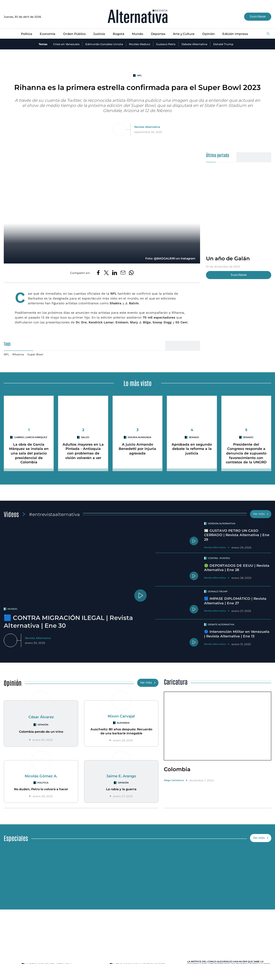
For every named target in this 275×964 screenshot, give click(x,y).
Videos (11, 511)
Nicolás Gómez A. (41, 773)
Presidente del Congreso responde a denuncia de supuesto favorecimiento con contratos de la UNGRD (246, 451)
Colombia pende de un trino (41, 729)
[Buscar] (268, 34)
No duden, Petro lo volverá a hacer (41, 786)
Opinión (208, 34)
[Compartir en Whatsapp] (131, 273)
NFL (139, 75)
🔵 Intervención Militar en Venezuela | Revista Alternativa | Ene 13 (236, 631)
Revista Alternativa (147, 126)
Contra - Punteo (219, 555)
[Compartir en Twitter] (106, 273)
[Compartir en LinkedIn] (114, 273)
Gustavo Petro (165, 44)
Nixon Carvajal (121, 713)
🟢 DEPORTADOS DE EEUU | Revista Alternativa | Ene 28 (236, 565)
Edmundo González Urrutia (104, 44)
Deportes (158, 34)
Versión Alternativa (221, 520)
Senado (194, 434)
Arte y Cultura (183, 34)
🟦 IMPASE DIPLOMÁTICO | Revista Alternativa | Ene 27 (235, 598)
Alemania (123, 720)
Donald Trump (223, 44)
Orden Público (74, 34)
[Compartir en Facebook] (98, 273)
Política (26, 34)
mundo (12, 606)
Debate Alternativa (194, 44)
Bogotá (118, 34)
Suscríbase (258, 17)
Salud (85, 434)
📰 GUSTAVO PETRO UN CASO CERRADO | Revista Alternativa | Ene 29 (236, 532)
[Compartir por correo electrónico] (123, 273)
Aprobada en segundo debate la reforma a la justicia (192, 446)
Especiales (16, 835)
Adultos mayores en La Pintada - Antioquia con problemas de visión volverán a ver (83, 448)
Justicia (99, 34)
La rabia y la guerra (121, 786)
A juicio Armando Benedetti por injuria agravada (137, 446)
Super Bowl (35, 351)
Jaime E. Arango (121, 773)
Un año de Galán (228, 258)
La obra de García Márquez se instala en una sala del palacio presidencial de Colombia (29, 451)
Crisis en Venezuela (66, 44)
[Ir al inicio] (138, 17)
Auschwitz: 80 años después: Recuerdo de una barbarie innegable (121, 728)
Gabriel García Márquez (30, 434)
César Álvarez (41, 714)
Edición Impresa (235, 34)
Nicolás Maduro (139, 44)
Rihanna (18, 351)
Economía (47, 34)
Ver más (261, 511)
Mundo (137, 34)
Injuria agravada (139, 434)
